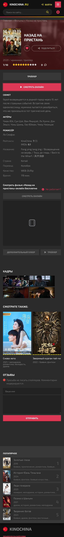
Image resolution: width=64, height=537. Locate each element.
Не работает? (53, 189)
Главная (7, 20)
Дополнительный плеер (21, 252)
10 (35, 64)
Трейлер (32, 76)
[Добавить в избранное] (27, 48)
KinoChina (15, 4)
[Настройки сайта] (58, 12)
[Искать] (47, 12)
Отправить (32, 418)
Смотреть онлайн (33, 87)
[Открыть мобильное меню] (58, 5)
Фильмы (19, 20)
